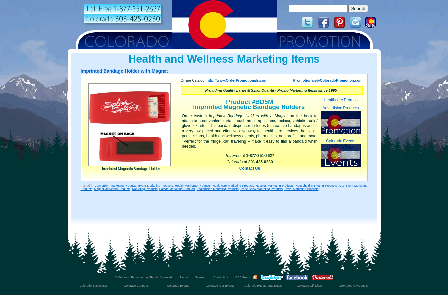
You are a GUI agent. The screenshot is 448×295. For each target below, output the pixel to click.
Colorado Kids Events (220, 285)
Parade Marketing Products (177, 189)
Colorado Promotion (131, 277)
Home (184, 277)
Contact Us (249, 168)
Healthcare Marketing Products (233, 185)
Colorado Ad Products (353, 285)
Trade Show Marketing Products (261, 189)
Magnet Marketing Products (112, 189)
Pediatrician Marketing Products (218, 189)
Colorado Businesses (93, 285)
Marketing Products (145, 189)
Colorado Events (341, 153)
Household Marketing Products (316, 185)
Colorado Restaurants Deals (263, 285)
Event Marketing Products (155, 185)
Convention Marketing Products (115, 185)
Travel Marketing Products (301, 189)
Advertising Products (341, 120)
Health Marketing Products (193, 185)
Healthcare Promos (341, 100)
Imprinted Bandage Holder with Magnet (124, 71)
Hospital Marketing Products (274, 185)
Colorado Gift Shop (309, 285)
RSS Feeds (243, 277)
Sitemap (200, 277)
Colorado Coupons (136, 285)
